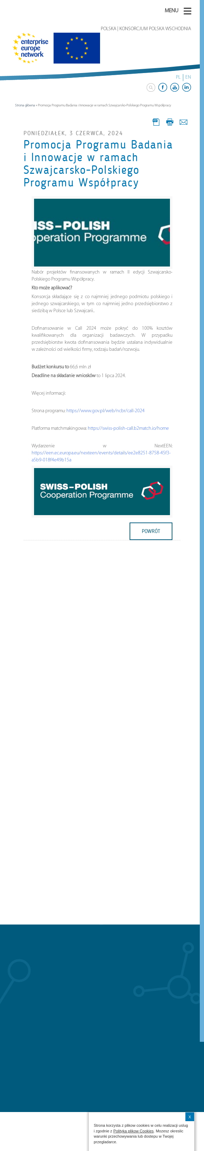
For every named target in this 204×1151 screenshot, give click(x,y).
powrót (151, 531)
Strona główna (25, 105)
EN (188, 77)
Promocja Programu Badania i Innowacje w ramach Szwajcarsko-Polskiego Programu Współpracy (98, 164)
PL (178, 77)
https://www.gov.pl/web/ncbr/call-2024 (105, 411)
